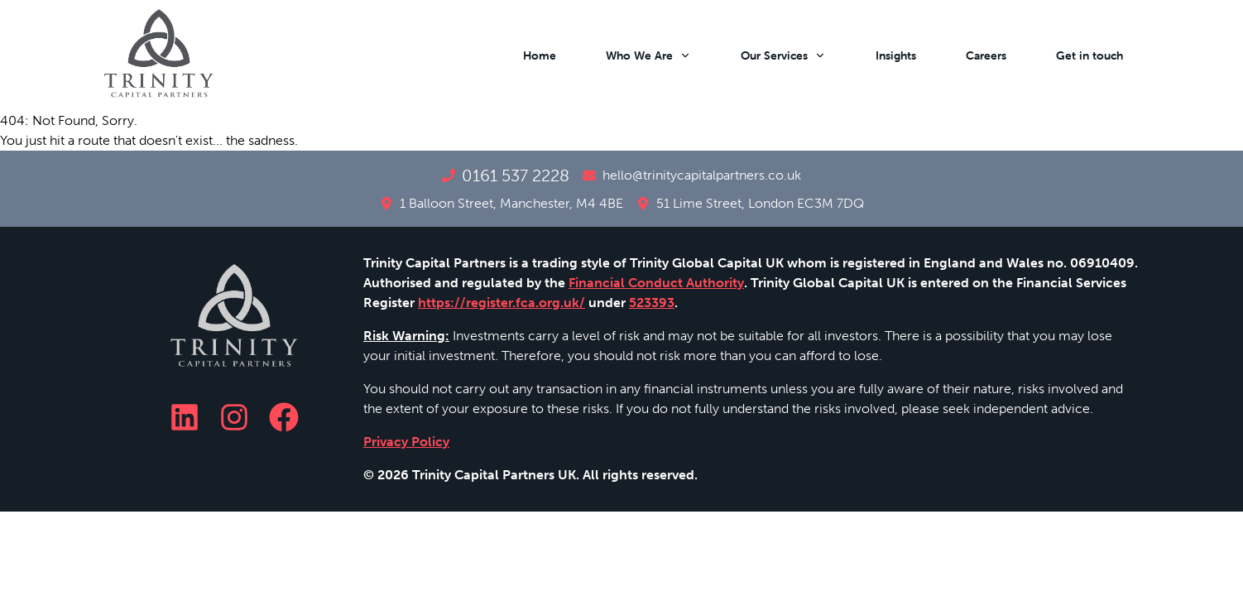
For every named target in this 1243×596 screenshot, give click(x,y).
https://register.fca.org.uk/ (501, 302)
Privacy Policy (406, 441)
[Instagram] (234, 417)
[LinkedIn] (184, 417)
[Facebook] (284, 417)
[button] (531, 55)
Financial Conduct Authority (656, 283)
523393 (651, 302)
